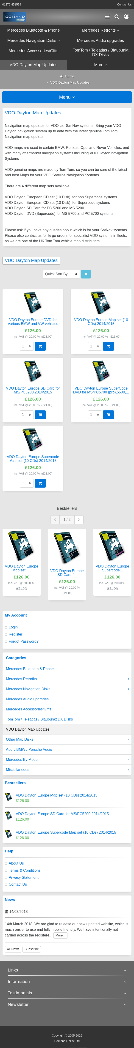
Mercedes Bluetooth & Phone (30, 669)
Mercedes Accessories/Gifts (28, 709)
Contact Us (124, 4)
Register (15, 634)
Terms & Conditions (25, 870)
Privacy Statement (24, 877)
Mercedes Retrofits (67, 679)
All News (13, 949)
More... (61, 935)
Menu (67, 97)
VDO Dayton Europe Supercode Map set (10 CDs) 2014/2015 (66, 832)
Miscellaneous (67, 769)
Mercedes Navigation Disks (67, 689)
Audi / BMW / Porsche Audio (29, 749)
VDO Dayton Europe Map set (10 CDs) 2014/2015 (57, 795)
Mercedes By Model (67, 759)
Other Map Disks (67, 739)
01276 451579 (11, 4)
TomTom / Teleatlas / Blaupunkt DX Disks (39, 719)
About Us (16, 863)
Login (13, 627)
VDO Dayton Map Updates (27, 729)
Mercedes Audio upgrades (27, 699)
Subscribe (32, 949)
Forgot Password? (24, 641)
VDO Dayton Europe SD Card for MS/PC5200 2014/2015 (62, 814)
